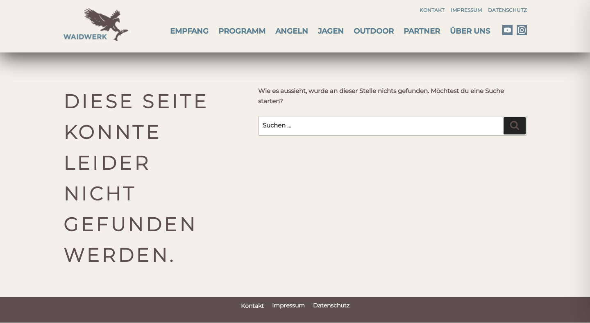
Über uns (470, 31)
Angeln (291, 31)
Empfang (189, 31)
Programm (242, 31)
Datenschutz (507, 10)
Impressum (466, 10)
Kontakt (432, 10)
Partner (422, 31)
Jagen (331, 31)
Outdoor (374, 31)
